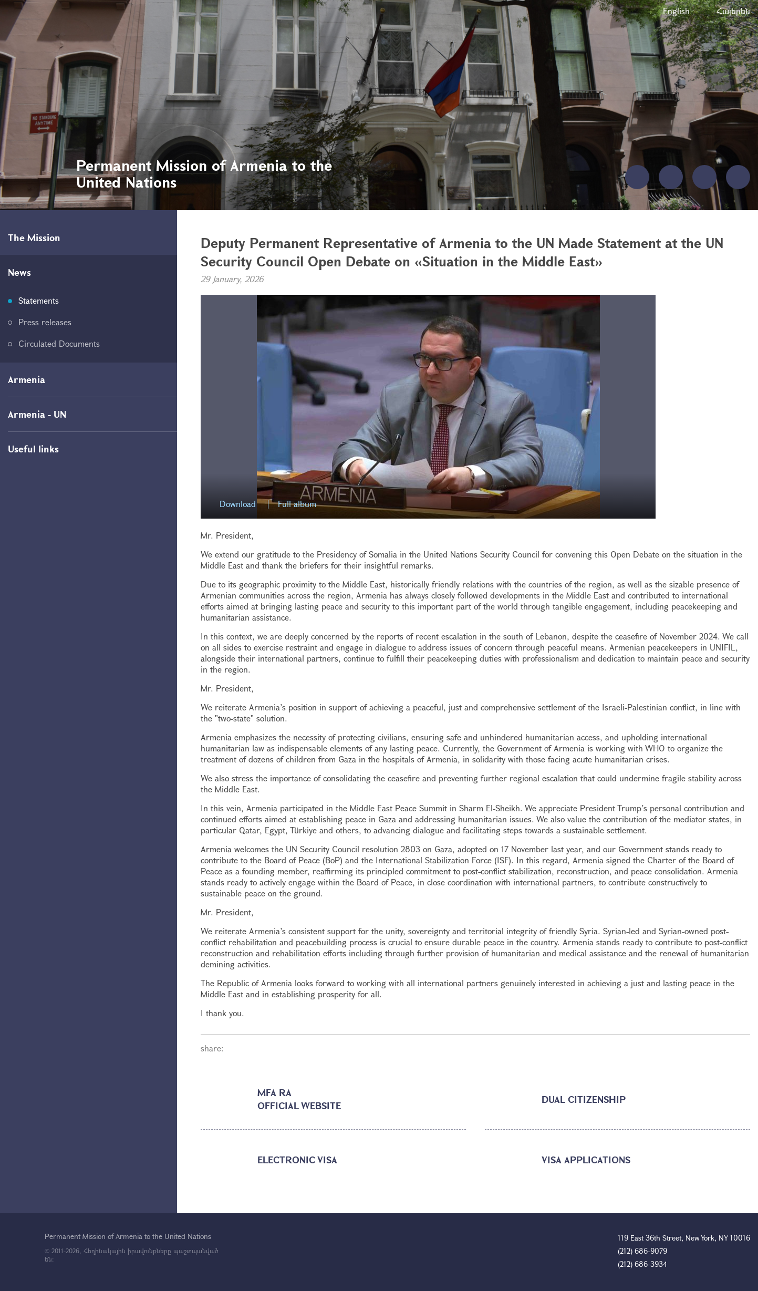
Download (238, 504)
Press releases (44, 321)
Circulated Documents (59, 343)
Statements (38, 300)
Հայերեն (733, 10)
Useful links (33, 448)
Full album (297, 504)
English (676, 10)
